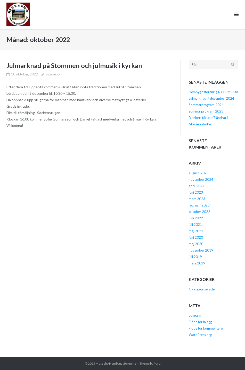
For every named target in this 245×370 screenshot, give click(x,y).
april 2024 (197, 186)
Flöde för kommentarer (206, 328)
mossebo (53, 74)
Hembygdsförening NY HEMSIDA (213, 92)
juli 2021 (195, 224)
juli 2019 (195, 257)
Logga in (195, 315)
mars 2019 (197, 263)
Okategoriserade (202, 289)
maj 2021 (196, 231)
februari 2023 (199, 205)
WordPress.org (200, 335)
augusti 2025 (199, 173)
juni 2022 (196, 218)
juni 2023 (196, 192)
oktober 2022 (199, 212)
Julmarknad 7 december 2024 (211, 98)
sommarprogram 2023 (206, 111)
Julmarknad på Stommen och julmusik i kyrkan (74, 65)
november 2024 (201, 179)
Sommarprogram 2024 (206, 105)
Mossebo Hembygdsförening (116, 363)
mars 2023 (197, 199)
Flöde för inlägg (200, 322)
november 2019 (201, 250)
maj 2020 (196, 244)
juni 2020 (196, 237)
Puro (157, 363)
